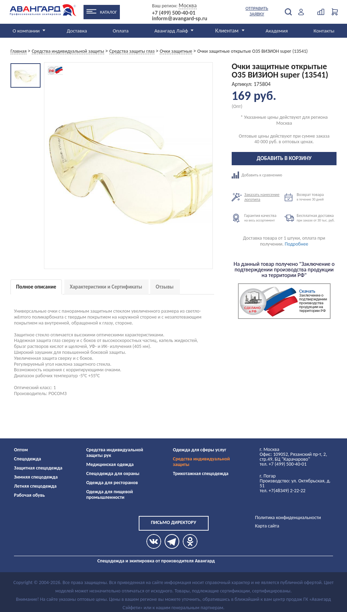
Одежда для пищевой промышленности (109, 494)
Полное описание (36, 287)
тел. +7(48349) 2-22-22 (282, 491)
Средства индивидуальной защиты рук (114, 452)
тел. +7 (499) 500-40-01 (283, 464)
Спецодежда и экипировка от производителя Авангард (156, 561)
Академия (277, 31)
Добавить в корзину (284, 158)
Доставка (77, 31)
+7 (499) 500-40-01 (173, 13)
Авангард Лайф (171, 31)
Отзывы (165, 287)
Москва (188, 5)
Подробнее (296, 244)
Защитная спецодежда (38, 468)
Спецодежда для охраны (112, 473)
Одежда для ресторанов (112, 483)
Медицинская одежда (110, 464)
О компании (26, 31)
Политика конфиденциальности (288, 517)
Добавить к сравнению (258, 175)
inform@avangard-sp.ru (179, 18)
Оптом (21, 450)
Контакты (323, 31)
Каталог (108, 12)
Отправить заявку (257, 11)
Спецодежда (27, 459)
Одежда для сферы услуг (199, 450)
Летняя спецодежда (35, 486)
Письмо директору (173, 522)
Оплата (121, 31)
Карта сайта (267, 526)
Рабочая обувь (29, 495)
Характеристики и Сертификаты (106, 287)
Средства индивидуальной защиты (201, 461)
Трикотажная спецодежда (201, 473)
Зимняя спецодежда (36, 477)
